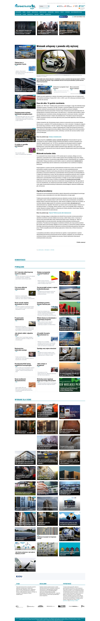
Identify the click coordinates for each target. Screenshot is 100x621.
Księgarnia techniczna (73, 606)
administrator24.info (25, 6)
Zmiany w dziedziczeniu (55, 137)
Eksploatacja (35, 12)
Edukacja (57, 12)
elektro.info (30, 606)
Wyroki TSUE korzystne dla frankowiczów (60, 213)
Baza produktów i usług (76, 12)
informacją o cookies (74, 600)
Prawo (24, 12)
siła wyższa (47, 249)
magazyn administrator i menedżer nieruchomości (56, 3)
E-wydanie (67, 12)
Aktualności (18, 12)
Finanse (28, 12)
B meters (36, 14)
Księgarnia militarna (83, 606)
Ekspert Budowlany (19, 606)
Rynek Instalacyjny (62, 606)
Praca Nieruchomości (63, 17)
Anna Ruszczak (39, 48)
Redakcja (79, 3)
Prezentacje (30, 14)
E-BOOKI (24, 14)
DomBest (42, 14)
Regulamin (67, 3)
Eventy (62, 12)
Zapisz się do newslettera (79, 16)
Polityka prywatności (73, 3)
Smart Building (42, 12)
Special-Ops (40, 606)
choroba (52, 249)
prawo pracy (41, 249)
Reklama (83, 3)
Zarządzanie (51, 12)
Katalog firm (18, 14)
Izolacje (50, 606)
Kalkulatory (48, 14)
